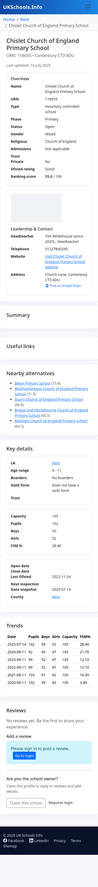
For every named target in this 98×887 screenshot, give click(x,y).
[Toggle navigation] (88, 7)
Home (9, 19)
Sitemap (10, 846)
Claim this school (26, 803)
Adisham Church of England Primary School (51, 420)
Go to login (24, 755)
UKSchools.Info (22, 7)
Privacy (60, 840)
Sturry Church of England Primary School (49, 399)
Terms (76, 840)
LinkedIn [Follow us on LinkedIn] (39, 840)
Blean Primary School (32, 383)
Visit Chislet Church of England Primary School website (65, 261)
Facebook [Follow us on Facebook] (14, 840)
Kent (24, 19)
